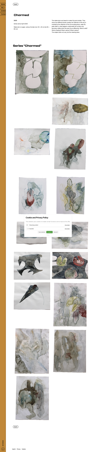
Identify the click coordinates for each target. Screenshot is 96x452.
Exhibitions (4, 11)
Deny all (55, 232)
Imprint (14, 449)
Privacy (18, 449)
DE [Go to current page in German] (3, 449)
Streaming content (33, 225)
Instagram (3, 443)
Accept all (49, 232)
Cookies (24, 449)
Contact (3, 14)
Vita (2, 7)
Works (3, 4)
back (15, 4)
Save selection (42, 232)
